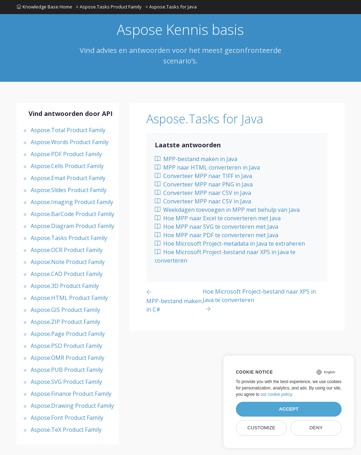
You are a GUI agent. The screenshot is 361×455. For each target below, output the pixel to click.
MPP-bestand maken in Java (196, 159)
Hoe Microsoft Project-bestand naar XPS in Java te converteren (225, 256)
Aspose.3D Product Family (65, 286)
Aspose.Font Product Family (67, 418)
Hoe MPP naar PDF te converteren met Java (216, 235)
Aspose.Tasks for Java (204, 119)
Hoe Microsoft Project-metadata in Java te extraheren (230, 243)
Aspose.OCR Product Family (67, 250)
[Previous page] (174, 300)
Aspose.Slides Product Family (68, 190)
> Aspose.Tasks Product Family (109, 7)
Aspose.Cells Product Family (67, 166)
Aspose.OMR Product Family (67, 358)
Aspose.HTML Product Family (69, 298)
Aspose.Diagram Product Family (72, 226)
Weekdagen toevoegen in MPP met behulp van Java (227, 210)
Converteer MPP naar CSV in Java (203, 193)
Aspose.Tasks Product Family (69, 238)
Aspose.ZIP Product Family (65, 322)
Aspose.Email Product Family (68, 178)
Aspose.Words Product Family (70, 142)
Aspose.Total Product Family (68, 130)
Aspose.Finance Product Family (71, 394)
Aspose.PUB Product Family (67, 370)
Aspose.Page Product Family (68, 334)
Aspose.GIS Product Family (65, 310)
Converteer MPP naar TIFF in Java (203, 176)
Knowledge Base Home (44, 7)
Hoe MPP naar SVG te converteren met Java (216, 226)
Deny (316, 427)
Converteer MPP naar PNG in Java (204, 184)
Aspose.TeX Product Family (66, 430)
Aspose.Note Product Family (68, 262)
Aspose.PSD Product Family (66, 346)
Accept (289, 409)
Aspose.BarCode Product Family (72, 214)
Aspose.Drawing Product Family (72, 406)
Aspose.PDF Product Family (66, 154)
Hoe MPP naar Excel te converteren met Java (218, 218)
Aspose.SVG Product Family (66, 382)
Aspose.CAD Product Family (67, 274)
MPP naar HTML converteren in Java (207, 167)
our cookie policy (276, 394)
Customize (261, 427)
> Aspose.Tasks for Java (171, 7)
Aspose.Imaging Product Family (72, 202)
